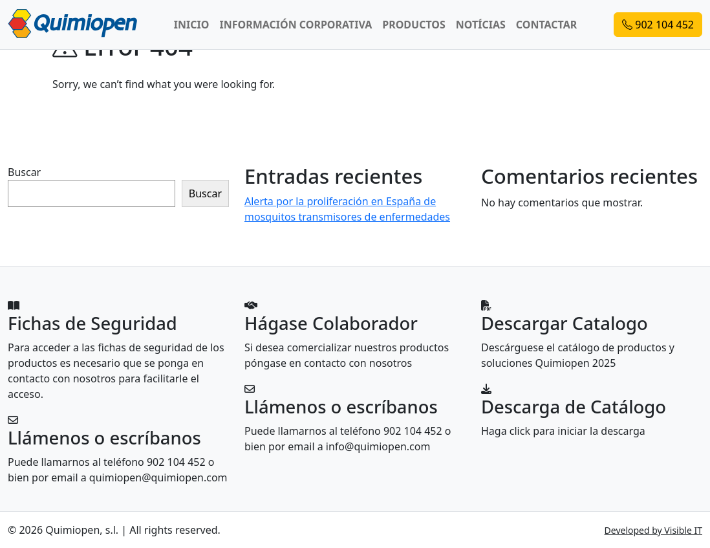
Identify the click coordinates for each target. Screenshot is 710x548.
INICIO (192, 24)
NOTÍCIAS (481, 24)
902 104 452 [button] (658, 24)
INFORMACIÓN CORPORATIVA (295, 24)
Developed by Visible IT (653, 530)
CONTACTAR (546, 24)
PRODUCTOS (414, 24)
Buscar (24, 172)
